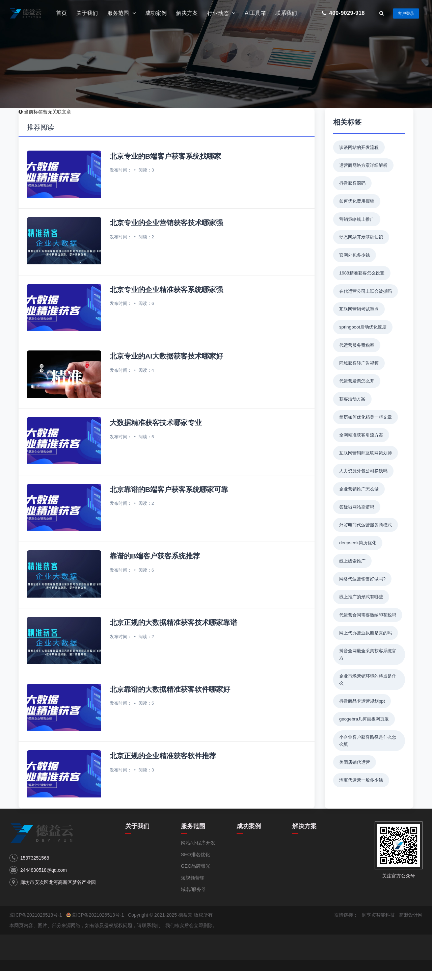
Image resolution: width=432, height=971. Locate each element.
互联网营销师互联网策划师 (365, 452)
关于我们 (87, 13)
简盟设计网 (411, 915)
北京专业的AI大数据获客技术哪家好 (166, 356)
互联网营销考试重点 (359, 309)
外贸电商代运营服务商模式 (365, 524)
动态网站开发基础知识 (361, 237)
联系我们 (286, 13)
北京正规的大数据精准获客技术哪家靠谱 (173, 622)
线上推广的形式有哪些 (361, 596)
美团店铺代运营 (354, 762)
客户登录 (406, 13)
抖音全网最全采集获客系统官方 (367, 654)
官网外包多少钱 (354, 255)
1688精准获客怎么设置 (361, 272)
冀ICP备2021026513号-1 (35, 915)
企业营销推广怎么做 (359, 489)
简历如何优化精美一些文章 (365, 417)
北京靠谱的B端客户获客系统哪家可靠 (169, 489)
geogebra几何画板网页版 (364, 718)
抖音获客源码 (352, 183)
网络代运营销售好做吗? (362, 578)
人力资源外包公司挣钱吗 (363, 470)
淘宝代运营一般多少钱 (361, 780)
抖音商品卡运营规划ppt (362, 701)
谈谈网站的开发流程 (359, 147)
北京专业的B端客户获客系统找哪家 (165, 156)
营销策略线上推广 (356, 219)
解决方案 (187, 13)
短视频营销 (193, 878)
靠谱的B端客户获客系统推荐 (155, 556)
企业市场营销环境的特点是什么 (367, 680)
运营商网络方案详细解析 (363, 165)
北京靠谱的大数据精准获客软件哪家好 (170, 689)
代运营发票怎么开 (356, 381)
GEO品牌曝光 (195, 866)
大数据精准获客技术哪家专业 (156, 422)
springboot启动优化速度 (362, 327)
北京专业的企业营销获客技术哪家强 (166, 223)
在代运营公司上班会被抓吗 (365, 291)
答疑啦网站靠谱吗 (356, 506)
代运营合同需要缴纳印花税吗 (367, 615)
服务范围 (121, 13)
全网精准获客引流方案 (361, 435)
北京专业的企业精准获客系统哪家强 (166, 289)
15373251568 (34, 858)
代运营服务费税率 (356, 345)
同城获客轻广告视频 (359, 363)
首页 (61, 13)
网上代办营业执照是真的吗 (365, 632)
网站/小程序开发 (198, 842)
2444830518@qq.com (43, 870)
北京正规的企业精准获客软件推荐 (163, 756)
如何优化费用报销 (356, 201)
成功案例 (156, 13)
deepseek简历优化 (357, 542)
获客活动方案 (352, 398)
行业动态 (221, 13)
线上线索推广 (352, 560)
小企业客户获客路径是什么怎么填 (367, 741)
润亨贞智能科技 (378, 915)
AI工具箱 (255, 13)
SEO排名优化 (195, 854)
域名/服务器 (193, 889)
